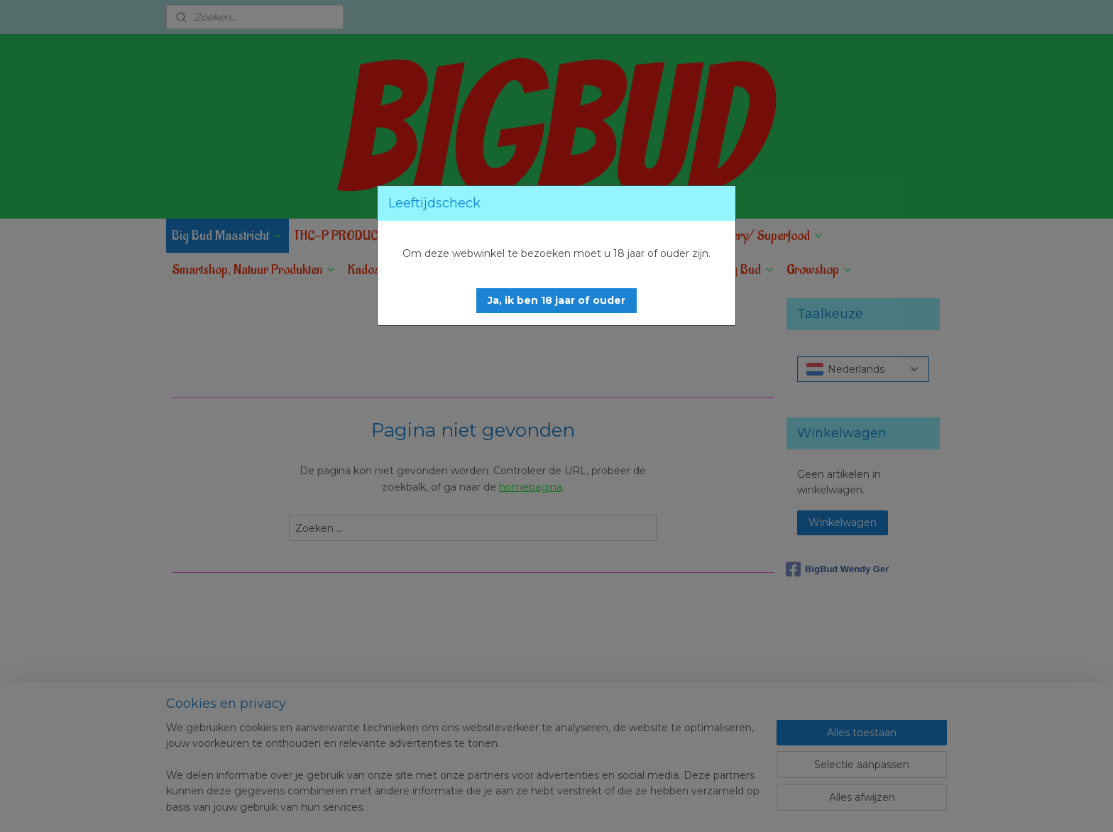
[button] (556, 301)
